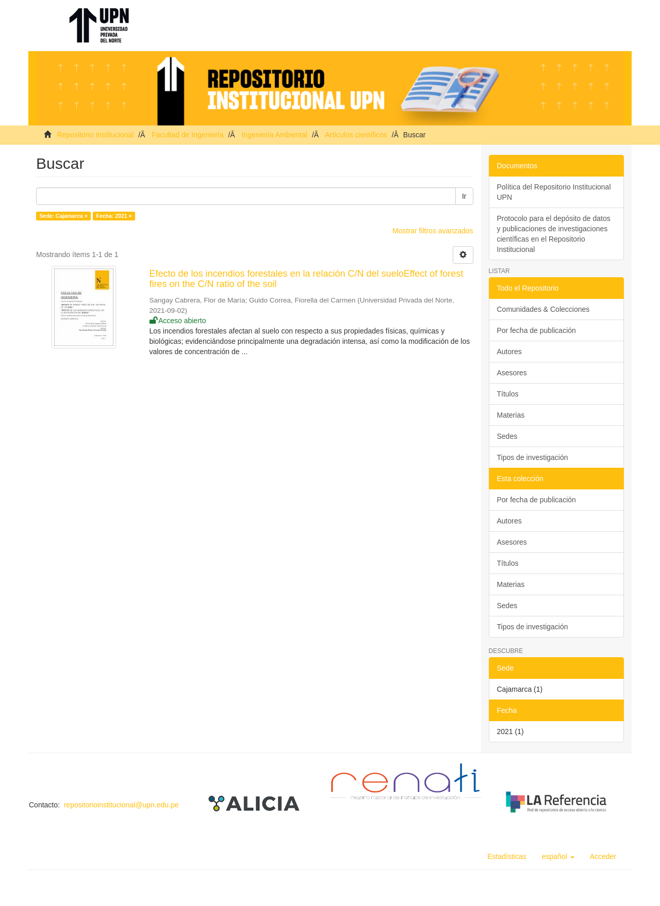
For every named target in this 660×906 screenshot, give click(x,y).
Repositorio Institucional (95, 135)
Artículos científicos (356, 135)
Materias (511, 415)
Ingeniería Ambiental (274, 135)
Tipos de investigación (532, 457)
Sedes (507, 436)
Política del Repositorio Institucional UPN (554, 192)
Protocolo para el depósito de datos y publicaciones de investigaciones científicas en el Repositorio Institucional (553, 233)
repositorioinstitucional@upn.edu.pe (121, 805)
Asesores (512, 373)
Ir (464, 196)
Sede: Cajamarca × (63, 216)
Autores (509, 351)
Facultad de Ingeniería (187, 135)
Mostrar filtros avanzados (432, 231)
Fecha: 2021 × (113, 216)
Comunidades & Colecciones (543, 309)
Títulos (508, 394)
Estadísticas (506, 856)
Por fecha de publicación (536, 330)
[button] (558, 856)
